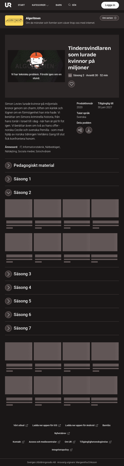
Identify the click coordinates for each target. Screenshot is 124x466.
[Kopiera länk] (80, 130)
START (21, 5)
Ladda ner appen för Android (81, 425)
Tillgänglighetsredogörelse (95, 441)
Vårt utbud (21, 425)
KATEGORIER (40, 5)
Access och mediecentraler (44, 441)
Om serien (109, 18)
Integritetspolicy (62, 449)
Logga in (110, 5)
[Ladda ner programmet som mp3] (88, 130)
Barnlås (106, 425)
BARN (59, 5)
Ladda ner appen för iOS (46, 425)
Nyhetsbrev (62, 433)
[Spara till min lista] (71, 84)
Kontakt (18, 441)
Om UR (70, 441)
